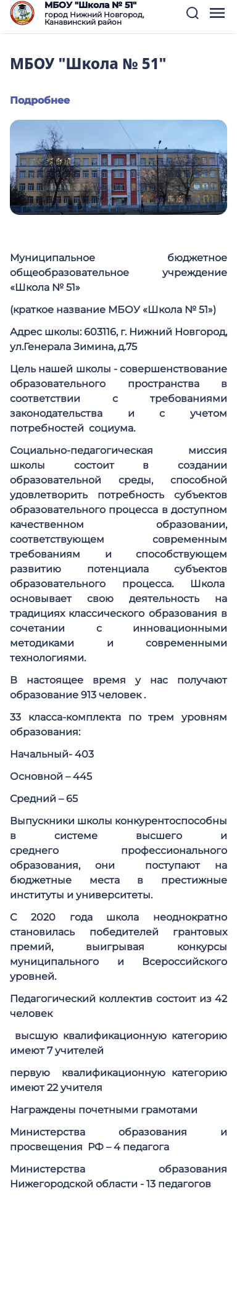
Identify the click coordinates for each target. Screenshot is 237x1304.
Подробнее (40, 100)
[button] (192, 13)
